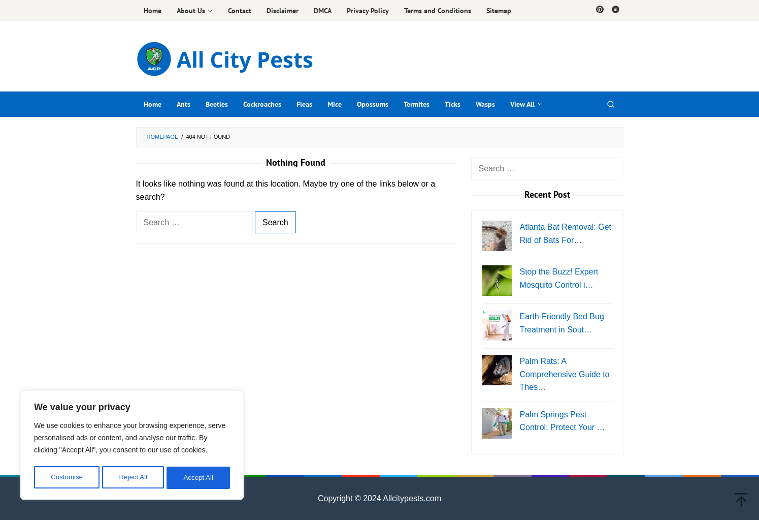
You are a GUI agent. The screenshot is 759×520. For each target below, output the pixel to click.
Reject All (133, 478)
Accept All (198, 478)
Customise (66, 478)
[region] (132, 446)
